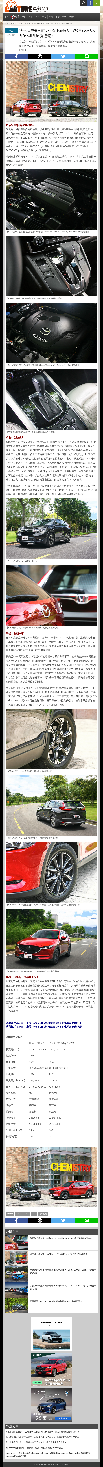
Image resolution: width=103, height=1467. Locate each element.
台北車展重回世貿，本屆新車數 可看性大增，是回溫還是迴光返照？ (36, 1442)
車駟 (64, 18)
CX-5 (65, 133)
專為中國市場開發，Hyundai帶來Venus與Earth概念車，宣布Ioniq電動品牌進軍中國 (42, 1432)
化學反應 (43, 1214)
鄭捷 (24, 50)
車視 (44, 18)
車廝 (6, 18)
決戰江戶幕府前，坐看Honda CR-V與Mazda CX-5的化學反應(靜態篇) (61, 1238)
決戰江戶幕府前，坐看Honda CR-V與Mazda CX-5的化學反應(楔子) (60, 1254)
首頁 (6, 23)
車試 (24, 18)
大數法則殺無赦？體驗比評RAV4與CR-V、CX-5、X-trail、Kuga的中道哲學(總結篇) (63, 1271)
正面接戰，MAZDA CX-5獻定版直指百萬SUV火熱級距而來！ (57, 1301)
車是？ (72, 18)
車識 (50, 18)
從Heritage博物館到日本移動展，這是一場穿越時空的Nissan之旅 (34, 1448)
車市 (37, 18)
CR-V (40, 133)
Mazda (59, 637)
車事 (30, 18)
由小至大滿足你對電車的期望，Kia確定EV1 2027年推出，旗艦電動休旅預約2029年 (42, 1437)
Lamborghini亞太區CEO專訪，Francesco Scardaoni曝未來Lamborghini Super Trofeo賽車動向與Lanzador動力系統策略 (48, 1454)
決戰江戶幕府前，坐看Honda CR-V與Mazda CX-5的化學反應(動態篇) (45, 23)
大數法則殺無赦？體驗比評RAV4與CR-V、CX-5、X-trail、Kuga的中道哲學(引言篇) (63, 1287)
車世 (57, 18)
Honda (50, 637)
